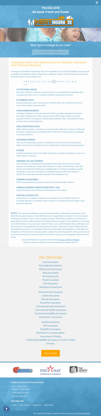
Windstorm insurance (50, 287)
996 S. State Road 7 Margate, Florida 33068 (21, 387)
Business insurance (50, 302)
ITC (76, 242)
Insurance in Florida (50, 336)
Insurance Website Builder (68, 239)
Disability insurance (50, 329)
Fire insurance (50, 283)
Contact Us (36, 405)
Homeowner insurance (50, 291)
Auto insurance (50, 262)
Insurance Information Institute (59, 242)
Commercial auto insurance (50, 306)
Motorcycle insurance (50, 269)
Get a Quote (50, 353)
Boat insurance (50, 272)
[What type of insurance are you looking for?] (50, 52)
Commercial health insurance (50, 309)
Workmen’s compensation (50, 332)
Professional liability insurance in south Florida (50, 339)
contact (23, 234)
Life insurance (50, 325)
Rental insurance (50, 299)
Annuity (50, 343)
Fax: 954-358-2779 (19, 396)
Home (14, 405)
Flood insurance (50, 279)
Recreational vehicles (50, 265)
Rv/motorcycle (51, 276)
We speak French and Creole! (50, 12)
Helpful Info (48, 405)
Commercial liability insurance (50, 313)
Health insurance (51, 322)
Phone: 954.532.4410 (20, 392)
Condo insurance (51, 295)
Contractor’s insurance (50, 317)
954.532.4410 (50, 8)
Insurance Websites (30, 239)
